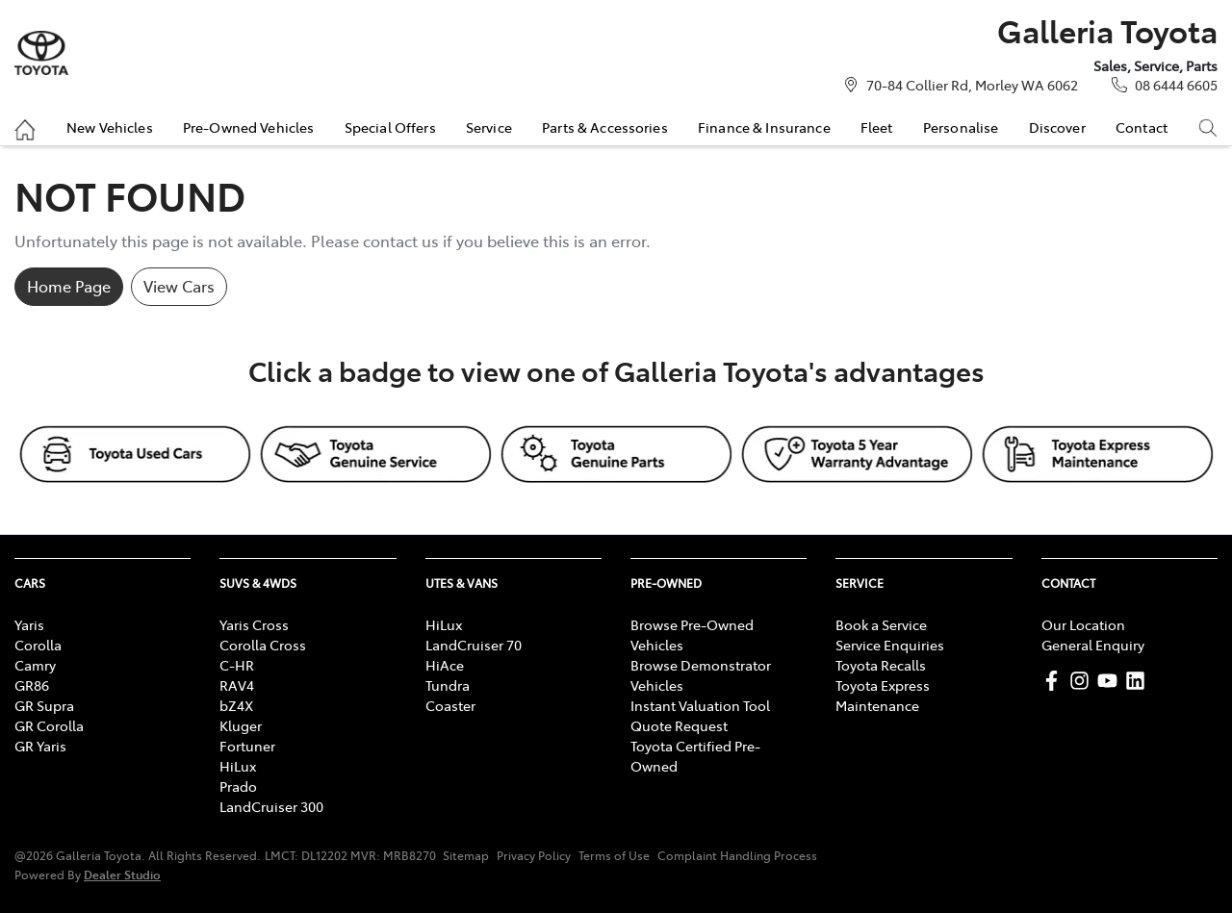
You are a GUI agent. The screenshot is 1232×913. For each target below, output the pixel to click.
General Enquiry (1092, 644)
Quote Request (679, 725)
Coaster (450, 705)
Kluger (240, 725)
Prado (238, 786)
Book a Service (881, 624)
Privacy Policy (534, 855)
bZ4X (236, 705)
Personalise (961, 127)
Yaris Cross (254, 624)
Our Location (1083, 624)
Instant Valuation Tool (700, 705)
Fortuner (247, 745)
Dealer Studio (122, 874)
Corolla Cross (262, 644)
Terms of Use (614, 855)
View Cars (179, 285)
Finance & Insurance (764, 127)
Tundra (447, 685)
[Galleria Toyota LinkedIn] (1139, 681)
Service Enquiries (889, 644)
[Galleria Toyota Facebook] (1055, 681)
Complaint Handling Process (737, 855)
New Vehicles (109, 127)
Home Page (69, 285)
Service (489, 127)
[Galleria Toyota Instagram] (1083, 681)
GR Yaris (40, 745)
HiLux (237, 765)
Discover (1057, 127)
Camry (35, 664)
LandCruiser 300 (271, 806)
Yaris (29, 624)
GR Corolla (49, 725)
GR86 (31, 685)
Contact (1142, 127)
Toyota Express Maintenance (882, 695)
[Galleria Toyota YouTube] (1111, 681)
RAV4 (236, 685)
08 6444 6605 (1176, 84)
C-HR (236, 664)
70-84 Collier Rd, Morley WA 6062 (972, 84)
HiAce (444, 664)
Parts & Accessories (605, 127)
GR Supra (44, 705)
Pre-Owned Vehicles (249, 127)
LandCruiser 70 (473, 644)
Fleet (876, 127)
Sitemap (466, 855)
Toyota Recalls (880, 664)
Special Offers (390, 127)
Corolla (38, 644)
